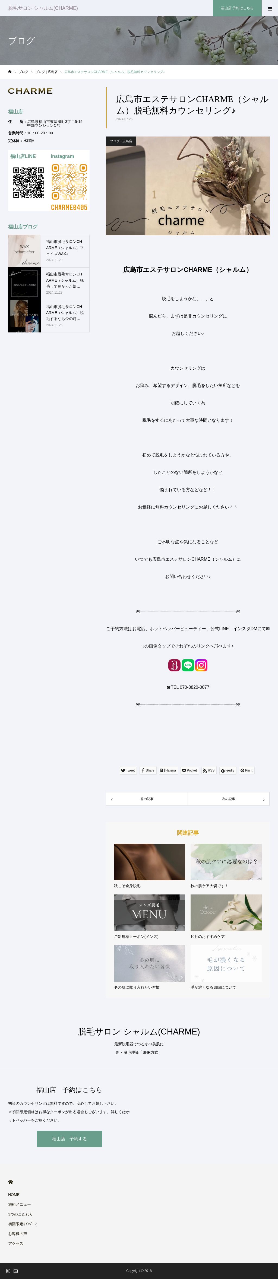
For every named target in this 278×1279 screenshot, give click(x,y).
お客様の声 (17, 1234)
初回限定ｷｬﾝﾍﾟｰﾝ (22, 1224)
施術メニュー (19, 1204)
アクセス (15, 1243)
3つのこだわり (20, 1214)
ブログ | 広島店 (121, 141)
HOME (10, 1182)
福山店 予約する (69, 1139)
